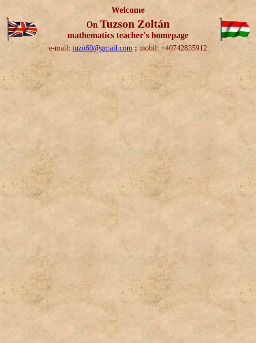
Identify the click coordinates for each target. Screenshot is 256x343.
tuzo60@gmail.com (102, 48)
